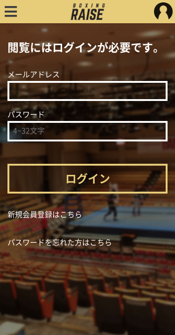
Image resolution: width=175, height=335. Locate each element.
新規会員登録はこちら (44, 214)
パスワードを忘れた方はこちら (59, 242)
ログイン (87, 178)
